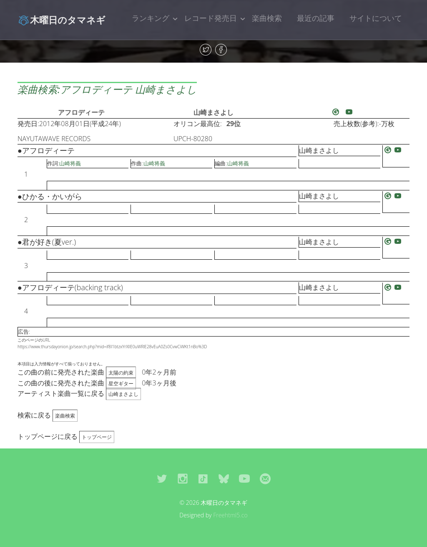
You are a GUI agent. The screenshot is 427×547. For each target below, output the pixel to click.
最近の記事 (315, 18)
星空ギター (120, 383)
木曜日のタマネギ (61, 19)
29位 (233, 123)
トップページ (97, 437)
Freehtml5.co (230, 515)
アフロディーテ (81, 112)
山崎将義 (70, 163)
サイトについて (375, 18)
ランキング (150, 18)
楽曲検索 (267, 18)
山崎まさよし (213, 112)
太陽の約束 (120, 372)
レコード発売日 (210, 18)
